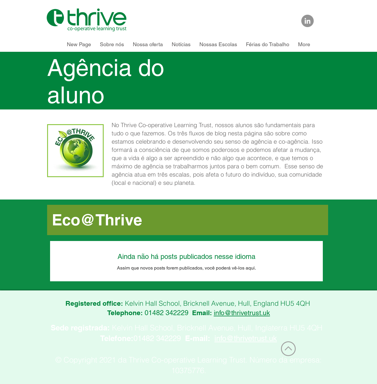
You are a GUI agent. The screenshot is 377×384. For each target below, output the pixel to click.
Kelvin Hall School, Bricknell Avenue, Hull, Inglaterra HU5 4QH (217, 328)
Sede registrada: (80, 327)
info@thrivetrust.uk (242, 313)
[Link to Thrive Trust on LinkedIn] (307, 21)
